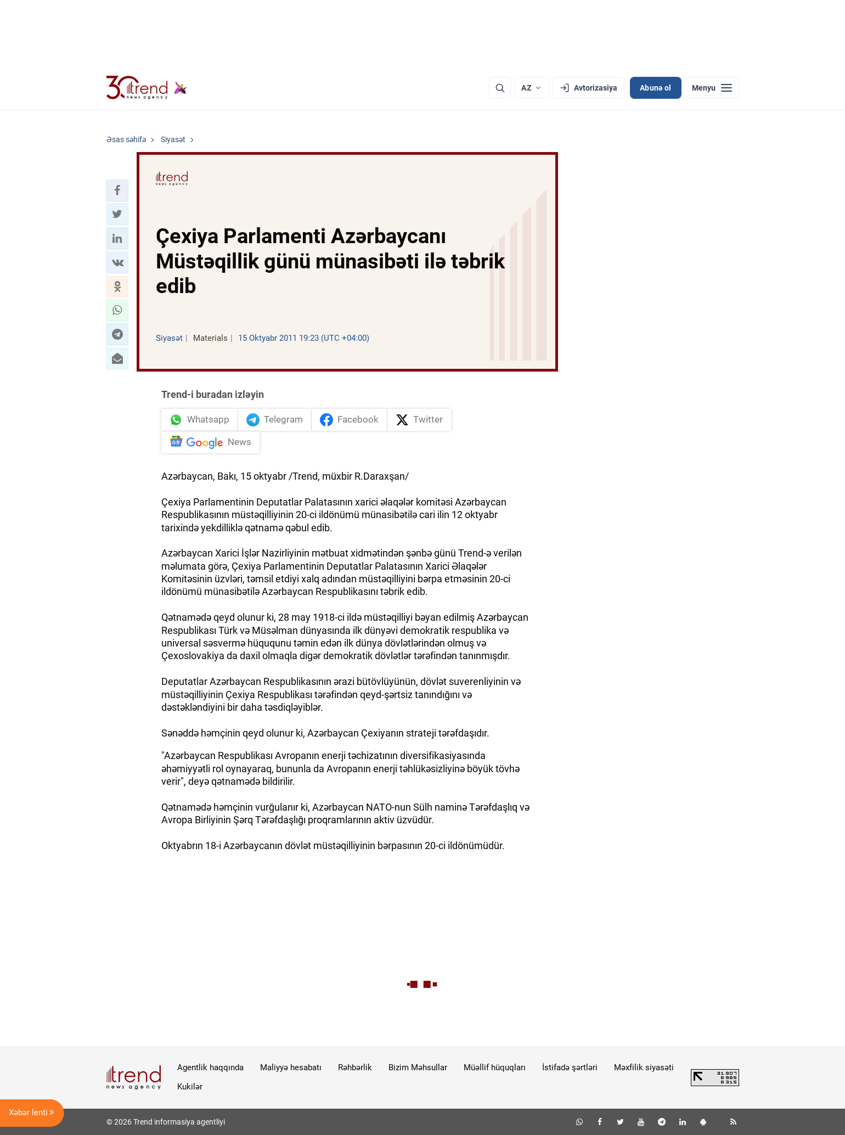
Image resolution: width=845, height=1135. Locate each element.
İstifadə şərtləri (570, 1067)
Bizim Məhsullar (417, 1067)
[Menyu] (712, 88)
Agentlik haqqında (210, 1067)
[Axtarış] (500, 88)
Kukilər (189, 1087)
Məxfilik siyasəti (644, 1067)
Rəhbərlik (355, 1067)
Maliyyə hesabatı (291, 1067)
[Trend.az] (147, 88)
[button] (117, 190)
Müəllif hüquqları (495, 1067)
